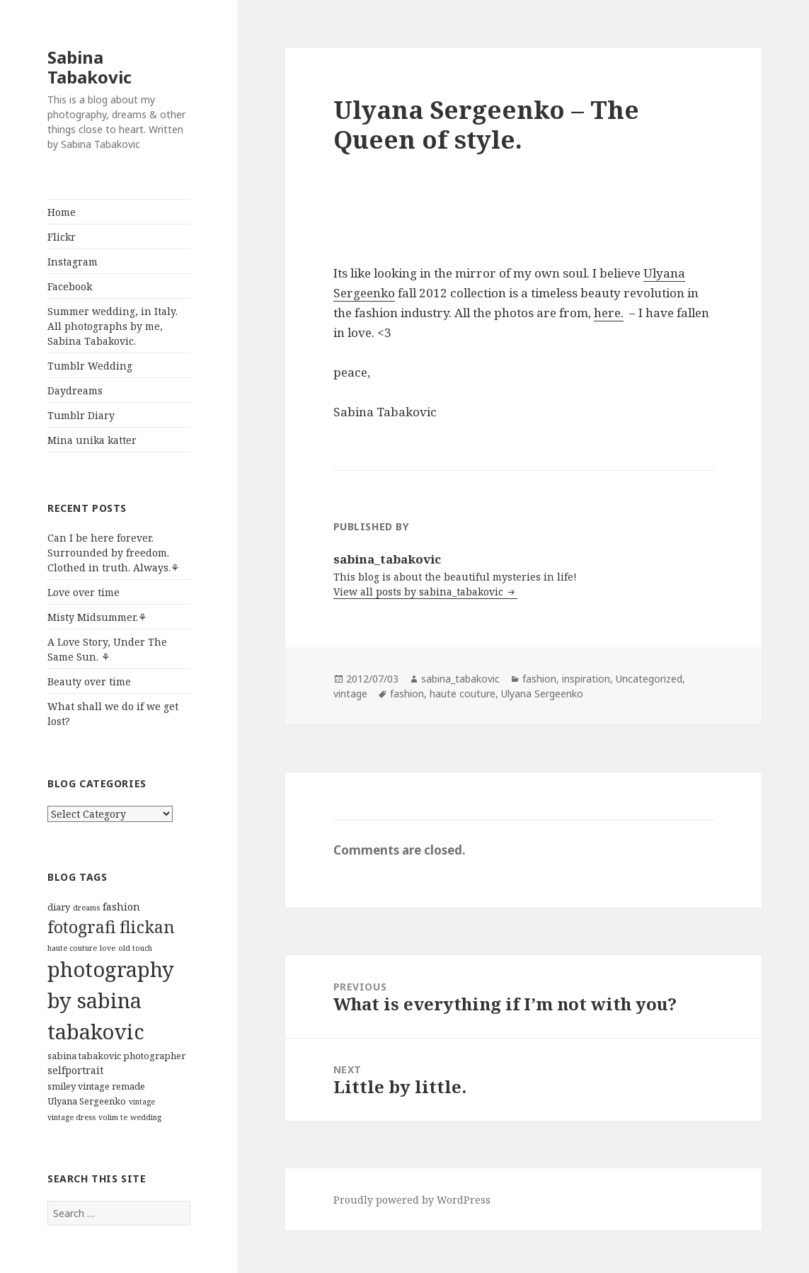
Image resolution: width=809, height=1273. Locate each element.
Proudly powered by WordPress (411, 1199)
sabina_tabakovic (460, 678)
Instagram (72, 261)
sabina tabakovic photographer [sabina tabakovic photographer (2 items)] (116, 1055)
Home (61, 212)
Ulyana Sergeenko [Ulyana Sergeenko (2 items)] (86, 1101)
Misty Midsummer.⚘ (97, 617)
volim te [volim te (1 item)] (112, 1117)
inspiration (586, 678)
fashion (539, 678)
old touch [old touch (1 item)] (135, 948)
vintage (350, 693)
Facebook (69, 286)
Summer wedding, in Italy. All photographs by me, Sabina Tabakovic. (112, 326)
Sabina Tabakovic (89, 67)
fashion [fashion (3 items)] (121, 906)
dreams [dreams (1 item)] (86, 908)
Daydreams (75, 390)
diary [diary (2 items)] (58, 907)
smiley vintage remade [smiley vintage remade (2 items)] (96, 1086)
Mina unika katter (92, 440)
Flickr (61, 237)
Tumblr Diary (81, 415)
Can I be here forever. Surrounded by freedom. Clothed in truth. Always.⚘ (113, 552)
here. (609, 312)
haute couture (462, 693)
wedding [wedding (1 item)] (145, 1117)
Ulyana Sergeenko (542, 693)
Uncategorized (649, 678)
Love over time (83, 592)
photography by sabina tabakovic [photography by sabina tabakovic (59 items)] (110, 1000)
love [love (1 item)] (107, 948)
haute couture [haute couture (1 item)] (72, 948)
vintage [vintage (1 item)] (142, 1102)
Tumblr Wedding (89, 365)
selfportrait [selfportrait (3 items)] (75, 1070)
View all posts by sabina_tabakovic (419, 591)
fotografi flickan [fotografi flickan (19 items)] (111, 926)
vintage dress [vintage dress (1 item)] (71, 1117)
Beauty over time (89, 681)
